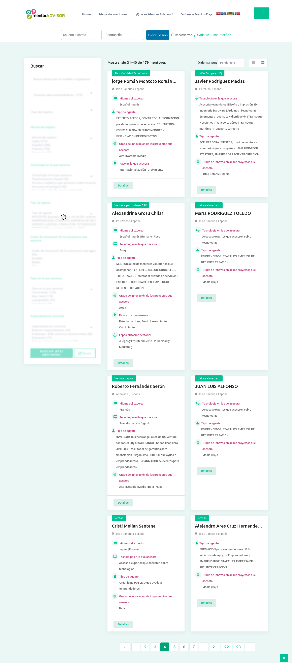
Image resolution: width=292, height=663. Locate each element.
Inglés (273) (62, 141)
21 (215, 647)
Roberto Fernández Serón (138, 386)
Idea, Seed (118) (62, 296)
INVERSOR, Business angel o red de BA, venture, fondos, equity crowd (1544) (62, 217)
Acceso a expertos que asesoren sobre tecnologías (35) (62, 183)
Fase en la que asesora (46, 278)
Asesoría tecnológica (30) (62, 187)
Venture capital (124, 378)
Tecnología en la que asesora (50, 165)
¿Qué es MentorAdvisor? (154, 14)
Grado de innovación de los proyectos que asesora (58, 238)
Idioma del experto (42, 127)
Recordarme (181, 35)
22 (226, 647)
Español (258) (62, 145)
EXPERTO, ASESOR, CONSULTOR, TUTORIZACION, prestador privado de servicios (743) (62, 224)
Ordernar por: (207, 62)
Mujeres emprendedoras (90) (62, 330)
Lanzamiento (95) (62, 300)
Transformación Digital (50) (62, 179)
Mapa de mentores (113, 14)
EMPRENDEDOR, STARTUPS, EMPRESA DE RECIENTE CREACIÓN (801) (62, 221)
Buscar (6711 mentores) (51, 353)
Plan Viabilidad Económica (131, 73)
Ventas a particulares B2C (131, 205)
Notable (62, 258)
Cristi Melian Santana (134, 526)
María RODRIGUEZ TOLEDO (223, 213)
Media (62, 262)
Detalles (123, 185)
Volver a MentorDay (196, 14)
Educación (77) (62, 338)
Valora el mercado (209, 205)
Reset (84, 353)
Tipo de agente (40, 203)
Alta (62, 255)
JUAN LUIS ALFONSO (216, 386)
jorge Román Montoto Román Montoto (142, 81)
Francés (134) (62, 149)
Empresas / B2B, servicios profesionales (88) (62, 334)
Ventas (119, 518)
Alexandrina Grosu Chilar (137, 213)
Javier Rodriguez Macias (220, 81)
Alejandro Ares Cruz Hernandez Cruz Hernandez (227, 526)
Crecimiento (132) (62, 292)
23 (238, 647)
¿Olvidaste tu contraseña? (212, 35)
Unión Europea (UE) (210, 73)
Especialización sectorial (47, 316)
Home (86, 14)
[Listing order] (231, 62)
